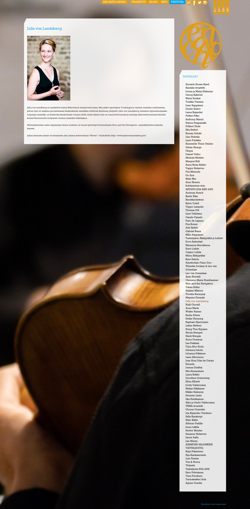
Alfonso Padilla (194, 423)
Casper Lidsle (193, 252)
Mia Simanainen (195, 371)
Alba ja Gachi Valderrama (200, 402)
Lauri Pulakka (193, 140)
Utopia (189, 150)
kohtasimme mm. (195, 185)
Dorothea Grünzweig (198, 378)
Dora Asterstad (194, 241)
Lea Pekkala (192, 343)
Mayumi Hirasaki (195, 297)
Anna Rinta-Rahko (196, 164)
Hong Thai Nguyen (196, 329)
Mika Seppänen (194, 234)
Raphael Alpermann (197, 322)
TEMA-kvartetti (194, 406)
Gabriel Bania (193, 231)
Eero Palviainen (195, 472)
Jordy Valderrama (196, 385)
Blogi (153, 2)
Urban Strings (193, 147)
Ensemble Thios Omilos (199, 143)
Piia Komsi (191, 224)
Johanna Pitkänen (196, 353)
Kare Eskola (192, 259)
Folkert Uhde (193, 126)
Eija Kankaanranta (196, 455)
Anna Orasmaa (194, 339)
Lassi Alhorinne (195, 357)
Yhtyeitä (190, 465)
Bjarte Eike (192, 196)
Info (164, 2)
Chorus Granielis (195, 409)
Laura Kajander (194, 112)
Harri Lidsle (192, 248)
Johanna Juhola (194, 350)
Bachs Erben (193, 315)
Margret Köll (193, 161)
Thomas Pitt (192, 210)
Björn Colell (192, 203)
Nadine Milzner (194, 290)
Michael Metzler (195, 157)
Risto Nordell (193, 276)
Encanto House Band (197, 84)
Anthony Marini (195, 119)
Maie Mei (191, 178)
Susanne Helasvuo (196, 434)
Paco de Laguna (195, 220)
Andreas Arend (194, 192)
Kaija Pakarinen (194, 451)
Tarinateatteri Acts (196, 479)
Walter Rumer (193, 311)
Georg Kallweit (194, 95)
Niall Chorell (193, 304)
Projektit (138, 2)
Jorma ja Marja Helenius (199, 91)
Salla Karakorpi (194, 416)
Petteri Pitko (192, 115)
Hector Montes (194, 430)
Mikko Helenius (195, 392)
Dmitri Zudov (193, 109)
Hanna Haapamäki (196, 122)
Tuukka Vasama (194, 101)
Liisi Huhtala (193, 136)
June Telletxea (194, 213)
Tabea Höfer (193, 287)
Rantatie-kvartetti (195, 87)
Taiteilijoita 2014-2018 (197, 469)
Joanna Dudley (194, 367)
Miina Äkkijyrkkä (195, 255)
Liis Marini (192, 441)
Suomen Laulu (194, 395)
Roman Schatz (193, 133)
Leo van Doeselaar (196, 273)
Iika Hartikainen (195, 399)
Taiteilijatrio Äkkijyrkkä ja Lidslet (204, 238)
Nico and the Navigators (199, 283)
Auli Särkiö (192, 227)
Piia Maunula (193, 171)
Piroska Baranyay (195, 294)
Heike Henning (194, 318)
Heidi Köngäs (193, 336)
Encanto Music (114, 2)
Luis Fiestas (192, 458)
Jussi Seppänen (194, 105)
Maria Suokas (193, 98)
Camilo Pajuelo (194, 217)
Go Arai (190, 175)
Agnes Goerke (194, 483)
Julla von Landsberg (197, 301)
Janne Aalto (192, 437)
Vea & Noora (193, 462)
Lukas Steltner (194, 325)
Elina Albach (193, 381)
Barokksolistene (195, 199)
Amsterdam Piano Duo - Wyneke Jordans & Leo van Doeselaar (201, 266)
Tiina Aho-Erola (195, 346)
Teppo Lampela (194, 206)
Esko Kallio (192, 420)
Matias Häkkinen (195, 388)
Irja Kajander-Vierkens (199, 413)
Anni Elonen (193, 182)
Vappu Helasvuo (195, 168)
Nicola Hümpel (194, 332)
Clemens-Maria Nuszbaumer (202, 280)
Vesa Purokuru (194, 476)
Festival (177, 2)
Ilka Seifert (192, 129)
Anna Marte (192, 308)
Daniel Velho (193, 154)
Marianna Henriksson (198, 245)
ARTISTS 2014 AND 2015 (199, 189)
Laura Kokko (193, 374)
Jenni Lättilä (192, 427)
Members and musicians (213, 504)
